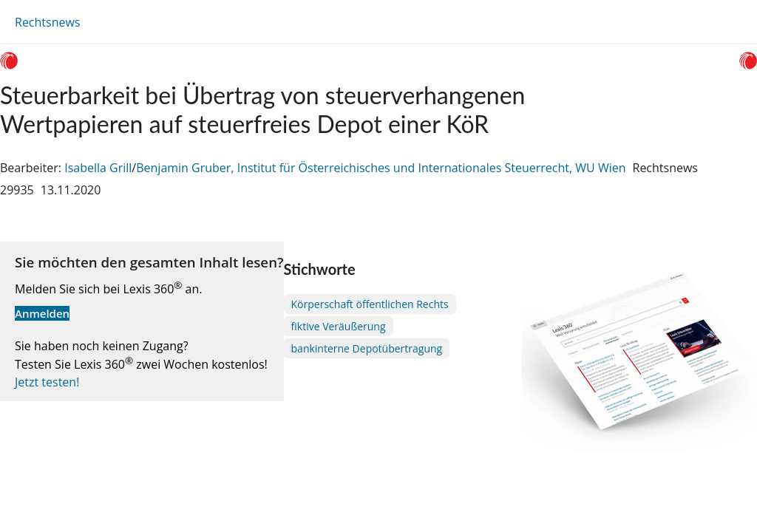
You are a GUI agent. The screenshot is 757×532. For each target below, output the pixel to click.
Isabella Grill (98, 168)
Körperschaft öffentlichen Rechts (370, 304)
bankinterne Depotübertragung (367, 348)
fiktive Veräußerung (338, 326)
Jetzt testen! (47, 382)
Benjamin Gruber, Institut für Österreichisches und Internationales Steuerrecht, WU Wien (380, 168)
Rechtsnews (47, 22)
